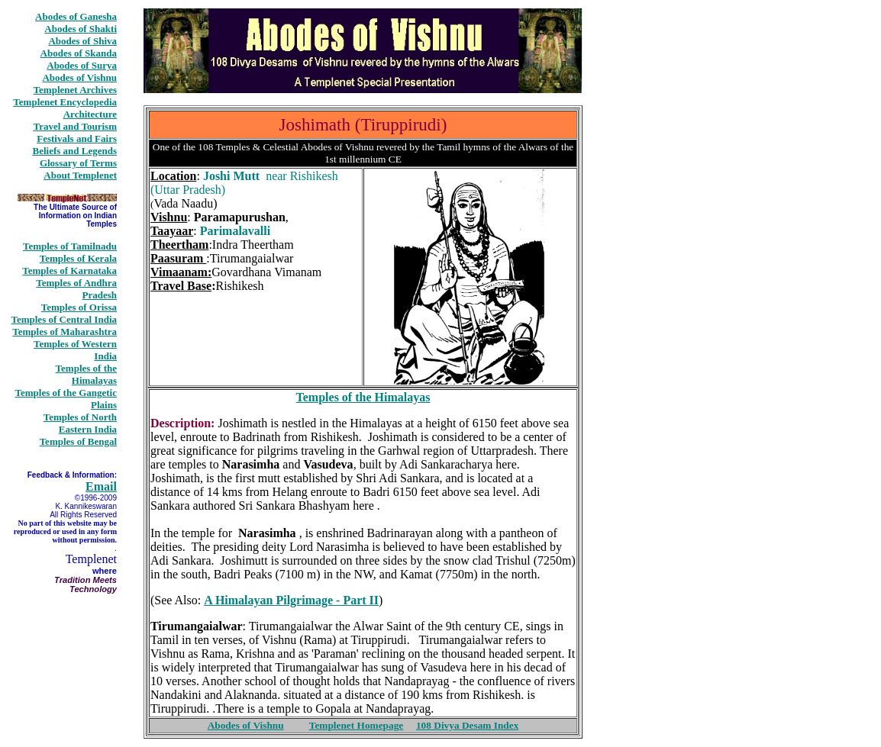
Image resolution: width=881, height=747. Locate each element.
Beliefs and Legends (74, 150)
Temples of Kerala (78, 258)
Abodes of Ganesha (76, 16)
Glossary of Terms (78, 163)
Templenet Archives (75, 89)
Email (101, 486)
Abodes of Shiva (82, 41)
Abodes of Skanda (78, 53)
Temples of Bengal (78, 441)
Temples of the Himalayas (86, 374)
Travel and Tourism (75, 126)
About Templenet (80, 175)
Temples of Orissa (79, 307)
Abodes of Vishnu (79, 77)
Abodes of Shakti (80, 28)
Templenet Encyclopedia (65, 102)
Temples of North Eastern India (80, 423)
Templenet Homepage (356, 725)
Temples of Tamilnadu (70, 246)
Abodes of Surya (82, 65)
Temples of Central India (64, 319)
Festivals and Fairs (77, 138)
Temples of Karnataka (69, 270)
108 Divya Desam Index (467, 725)
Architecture (90, 114)
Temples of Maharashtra (64, 331)
